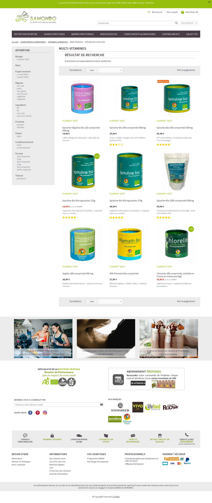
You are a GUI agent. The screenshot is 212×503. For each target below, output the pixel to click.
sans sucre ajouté (24, 116)
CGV (51, 467)
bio (18, 108)
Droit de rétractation (58, 474)
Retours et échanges (21, 461)
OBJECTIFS (192, 34)
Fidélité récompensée (132, 440)
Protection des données (60, 470)
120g (19, 159)
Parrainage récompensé (97, 461)
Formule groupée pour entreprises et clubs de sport (141, 459)
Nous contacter (18, 464)
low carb (20, 86)
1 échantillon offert (106, 440)
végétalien (21, 96)
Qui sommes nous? (57, 458)
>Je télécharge (168, 354)
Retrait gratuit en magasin (159, 440)
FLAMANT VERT (23, 59)
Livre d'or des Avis (57, 461)
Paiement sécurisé (52, 439)
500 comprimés (23, 167)
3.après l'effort (23, 77)
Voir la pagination (186, 69)
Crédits (116, 496)
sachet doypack (23, 147)
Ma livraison (17, 458)
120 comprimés (23, 156)
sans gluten (21, 91)
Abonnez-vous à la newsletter (29, 400)
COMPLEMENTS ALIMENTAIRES (140, 34)
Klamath (20, 124)
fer (18, 110)
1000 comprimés (24, 169)
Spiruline (20, 127)
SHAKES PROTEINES (54, 34)
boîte (19, 145)
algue (19, 136)
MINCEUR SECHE (108, 34)
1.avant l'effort (22, 74)
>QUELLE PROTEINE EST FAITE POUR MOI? (42, 354)
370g (19, 164)
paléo (19, 88)
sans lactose (22, 93)
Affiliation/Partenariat (134, 464)
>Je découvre (105, 354)
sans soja (21, 113)
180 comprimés (23, 161)
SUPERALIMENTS (171, 34)
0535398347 (186, 442)
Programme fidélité (95, 458)
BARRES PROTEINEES (82, 34)
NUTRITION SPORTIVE (25, 34)
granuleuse (21, 178)
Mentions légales (56, 464)
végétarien (21, 99)
